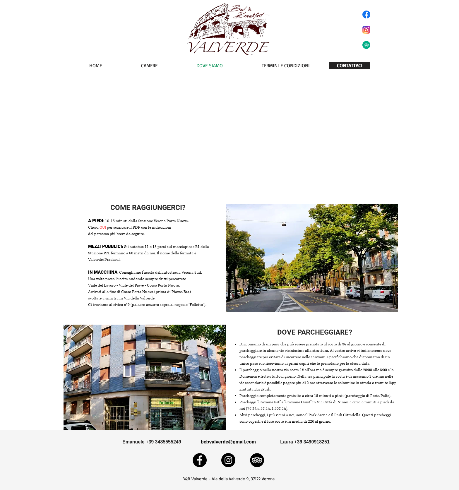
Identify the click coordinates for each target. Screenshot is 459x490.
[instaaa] (366, 30)
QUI (103, 227)
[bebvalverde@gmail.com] (228, 442)
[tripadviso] (366, 45)
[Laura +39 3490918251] (305, 442)
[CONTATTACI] (349, 65)
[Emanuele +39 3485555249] (151, 442)
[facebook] (366, 14)
